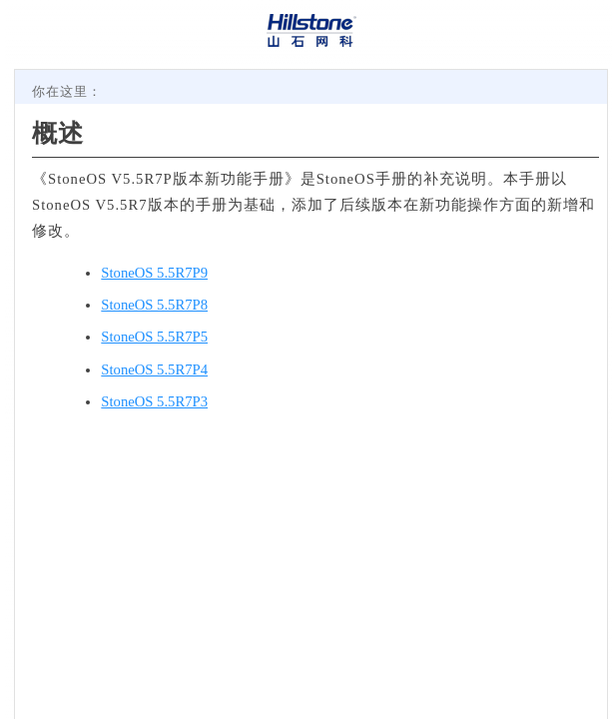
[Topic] (311, 394)
